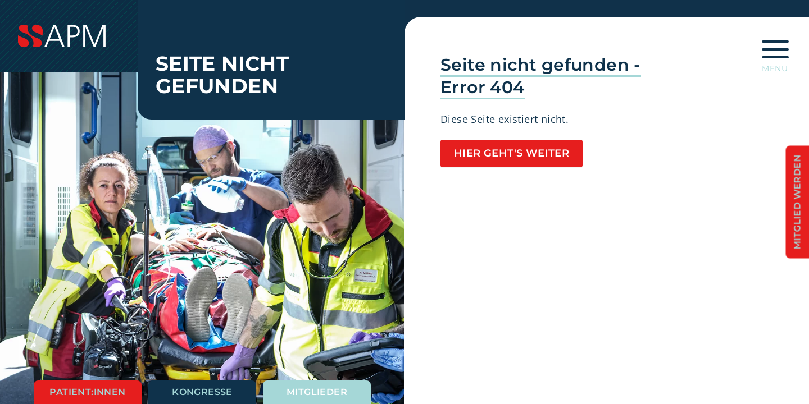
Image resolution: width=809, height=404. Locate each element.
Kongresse (202, 392)
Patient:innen (87, 392)
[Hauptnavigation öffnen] (775, 52)
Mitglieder (317, 392)
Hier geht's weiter (511, 153)
